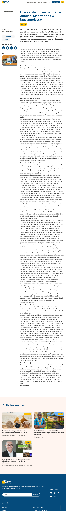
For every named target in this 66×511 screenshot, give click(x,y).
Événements (27, 414)
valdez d (7, 39)
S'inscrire (35, 494)
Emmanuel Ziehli (40, 437)
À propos (4, 507)
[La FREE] (3, 29)
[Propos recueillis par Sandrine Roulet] (3, 465)
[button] (62, 2)
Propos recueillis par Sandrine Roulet (13, 465)
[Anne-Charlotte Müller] (3, 435)
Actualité (23, 24)
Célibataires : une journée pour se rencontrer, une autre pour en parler (14, 432)
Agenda (40, 2)
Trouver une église (31, 2)
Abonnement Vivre (38, 507)
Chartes (4, 510)
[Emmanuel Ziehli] (35, 436)
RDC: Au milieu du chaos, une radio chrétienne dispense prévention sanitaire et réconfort (48, 432)
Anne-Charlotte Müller (10, 435)
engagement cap (9, 36)
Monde (60, 414)
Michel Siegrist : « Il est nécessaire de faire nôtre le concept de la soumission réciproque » (17, 461)
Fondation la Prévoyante (40, 510)
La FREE (6, 29)
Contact (45, 2)
